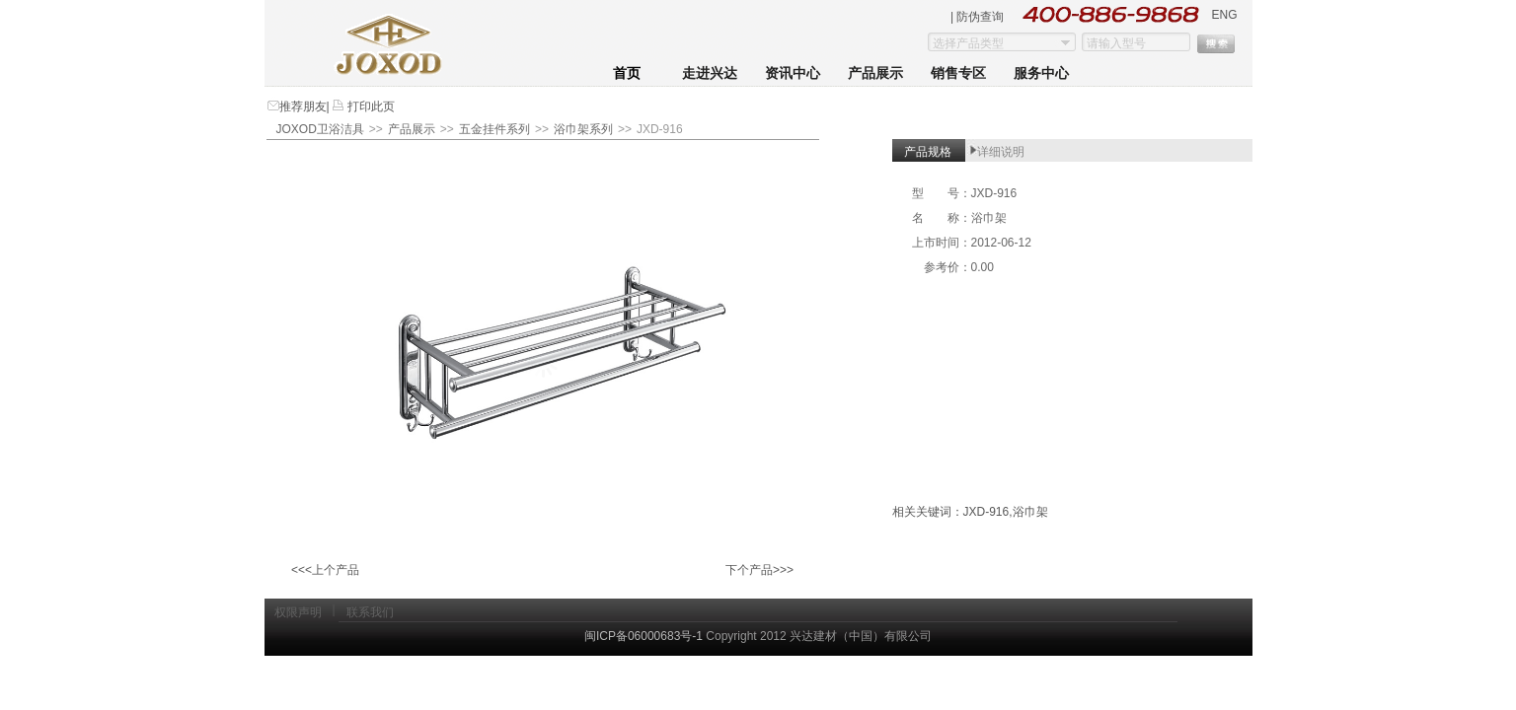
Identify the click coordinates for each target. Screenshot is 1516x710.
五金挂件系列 (494, 129)
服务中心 (1041, 73)
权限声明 (298, 612)
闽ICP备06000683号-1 (643, 636)
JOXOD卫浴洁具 (320, 129)
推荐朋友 (303, 106)
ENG (1224, 15)
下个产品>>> (759, 570)
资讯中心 (792, 73)
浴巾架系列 (583, 129)
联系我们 (370, 612)
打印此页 (369, 106)
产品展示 (875, 73)
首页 (627, 73)
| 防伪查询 (977, 17)
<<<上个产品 (325, 570)
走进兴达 (709, 73)
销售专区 (958, 73)
